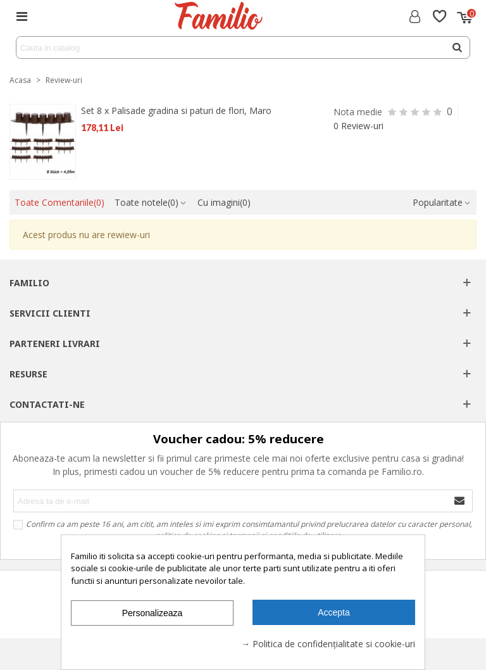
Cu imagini (224, 202)
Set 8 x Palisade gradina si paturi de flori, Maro (176, 110)
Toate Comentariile (59, 202)
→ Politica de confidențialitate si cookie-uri (328, 644)
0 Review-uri (358, 126)
